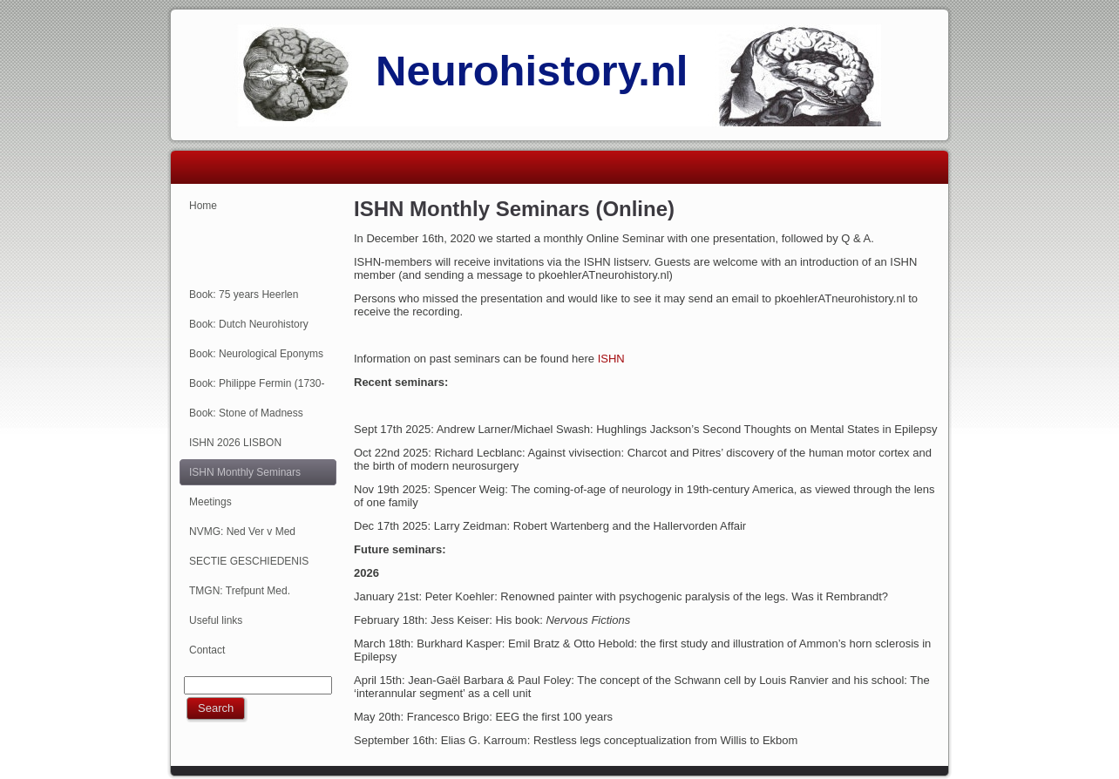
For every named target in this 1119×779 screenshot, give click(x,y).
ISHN (611, 358)
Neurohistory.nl (532, 70)
